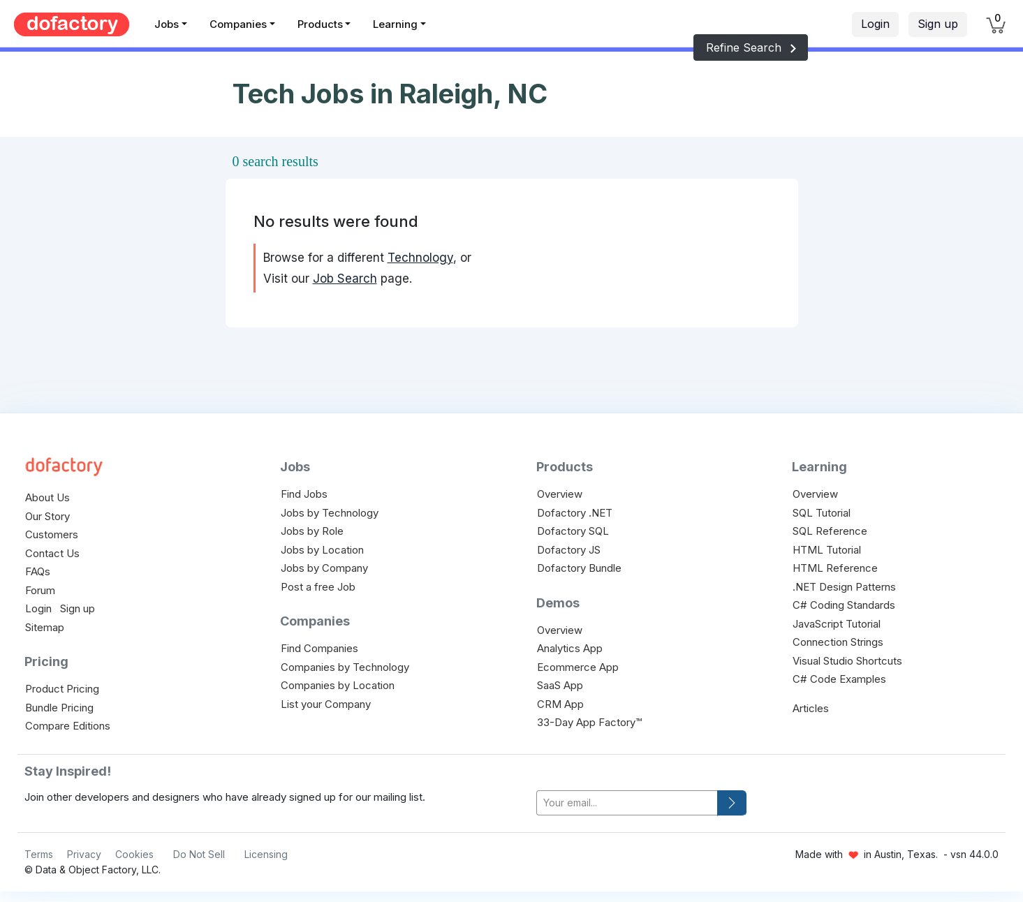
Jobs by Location (322, 549)
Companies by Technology (345, 667)
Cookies (134, 854)
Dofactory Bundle (579, 568)
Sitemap (44, 627)
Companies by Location (338, 685)
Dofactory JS (569, 549)
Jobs (166, 24)
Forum (40, 590)
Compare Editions (67, 725)
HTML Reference (835, 568)
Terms (38, 854)
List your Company (326, 704)
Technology (420, 258)
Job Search (345, 279)
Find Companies (319, 648)
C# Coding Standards (844, 605)
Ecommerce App (578, 667)
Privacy (84, 854)
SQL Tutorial (822, 512)
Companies (238, 24)
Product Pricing (62, 688)
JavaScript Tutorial (837, 623)
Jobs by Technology (329, 512)
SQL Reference (830, 531)
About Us (47, 497)
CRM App (560, 704)
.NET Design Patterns (844, 586)
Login (875, 24)
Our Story (47, 516)
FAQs (37, 571)
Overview (559, 494)
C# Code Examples (839, 679)
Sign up (938, 24)
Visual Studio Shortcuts (847, 660)
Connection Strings (838, 642)
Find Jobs (304, 494)
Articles (811, 708)
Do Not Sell (199, 854)
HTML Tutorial (827, 549)
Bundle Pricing (59, 707)
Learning (395, 24)
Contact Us (52, 553)
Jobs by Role (312, 531)
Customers (51, 534)
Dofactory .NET (574, 512)
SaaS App (560, 685)
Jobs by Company (324, 568)
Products (320, 24)
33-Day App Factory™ (589, 722)
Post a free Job (318, 586)
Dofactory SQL (573, 531)
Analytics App (570, 648)
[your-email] (627, 803)
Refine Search (750, 47)
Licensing (266, 854)
